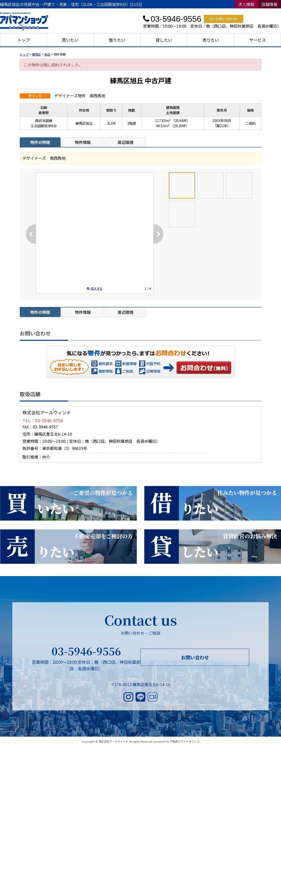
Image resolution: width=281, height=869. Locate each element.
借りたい (117, 40)
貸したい (164, 40)
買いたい (70, 40)
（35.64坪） (180, 120)
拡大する (95, 288)
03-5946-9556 (86, 651)
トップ (23, 40)
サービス (257, 40)
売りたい (210, 40)
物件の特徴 (40, 142)
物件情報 (83, 142)
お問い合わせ (223, 18)
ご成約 (250, 123)
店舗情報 (269, 4)
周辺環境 (125, 142)
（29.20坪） (179, 125)
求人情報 (246, 4)
